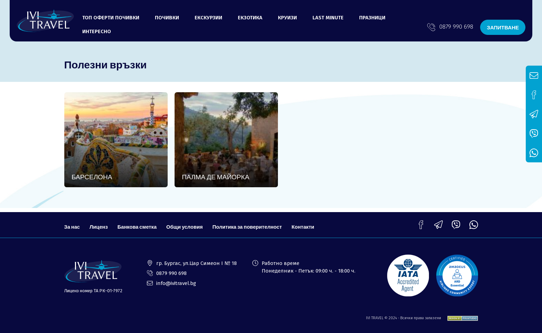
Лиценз (99, 224)
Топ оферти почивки (110, 18)
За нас (72, 224)
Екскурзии (208, 18)
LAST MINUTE (328, 18)
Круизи (287, 18)
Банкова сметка (138, 224)
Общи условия (186, 224)
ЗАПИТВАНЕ (503, 27)
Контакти (307, 224)
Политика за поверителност (250, 224)
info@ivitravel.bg (176, 283)
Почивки (167, 18)
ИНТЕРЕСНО (96, 31)
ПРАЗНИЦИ (372, 18)
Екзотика (250, 18)
